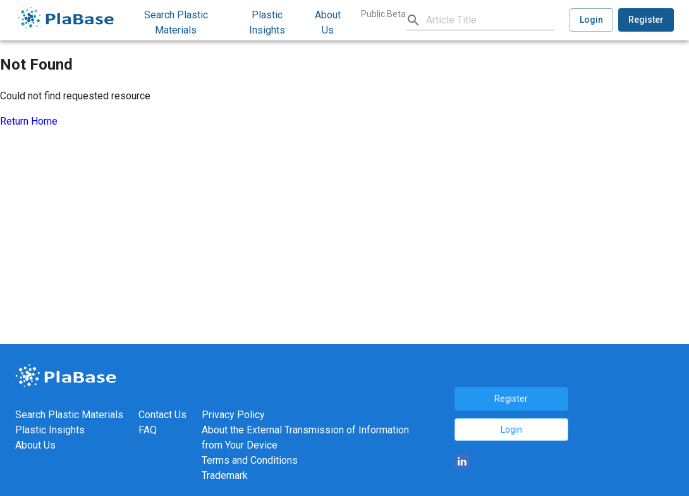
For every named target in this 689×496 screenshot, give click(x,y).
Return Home (29, 121)
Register (646, 20)
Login (591, 20)
